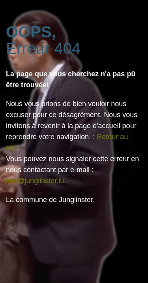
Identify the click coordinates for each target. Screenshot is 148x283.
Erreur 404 (43, 40)
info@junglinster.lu (35, 181)
